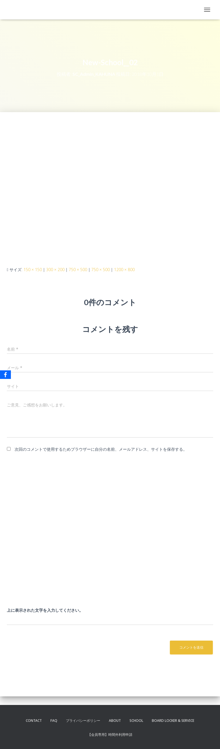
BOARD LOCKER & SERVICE (173, 720)
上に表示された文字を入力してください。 (45, 610)
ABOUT (115, 720)
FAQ (53, 720)
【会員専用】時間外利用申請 (110, 734)
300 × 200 (55, 269)
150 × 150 (32, 269)
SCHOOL (136, 720)
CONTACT (34, 720)
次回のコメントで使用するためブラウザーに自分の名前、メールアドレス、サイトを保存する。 (101, 449)
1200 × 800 (124, 269)
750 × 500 (78, 269)
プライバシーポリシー (83, 720)
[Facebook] (5, 374)
